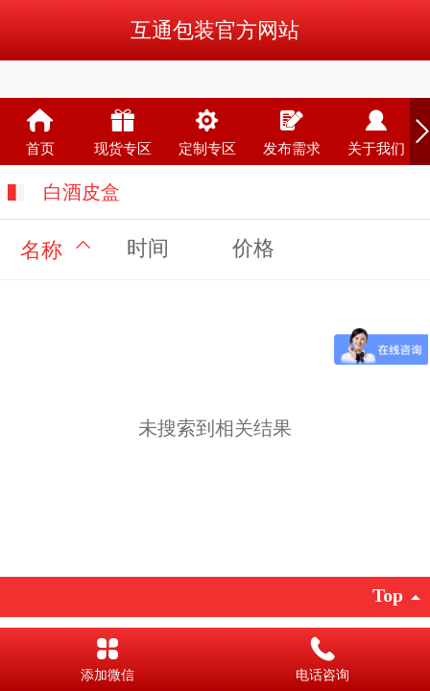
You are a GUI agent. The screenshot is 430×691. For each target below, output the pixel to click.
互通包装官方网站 (215, 30)
